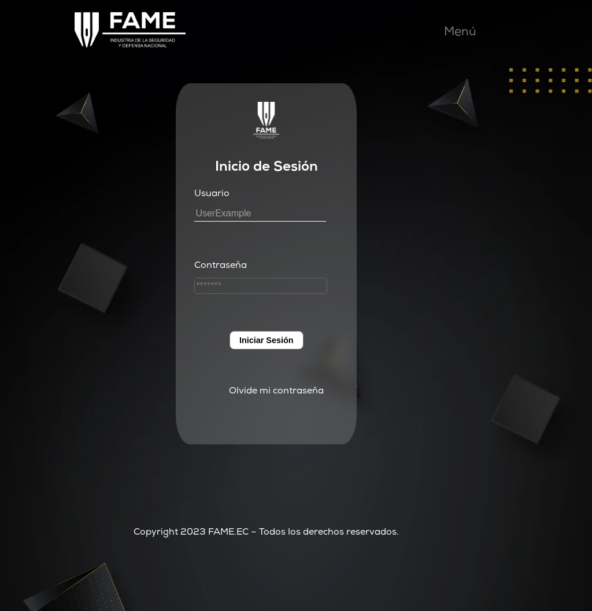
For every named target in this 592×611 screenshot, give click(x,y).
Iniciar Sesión (266, 340)
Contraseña (220, 266)
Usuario (212, 194)
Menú (460, 33)
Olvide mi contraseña (276, 391)
